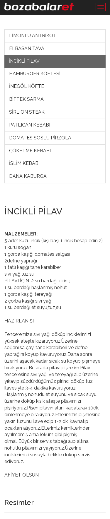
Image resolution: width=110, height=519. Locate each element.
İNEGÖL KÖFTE (26, 86)
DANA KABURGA (28, 176)
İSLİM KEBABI (24, 163)
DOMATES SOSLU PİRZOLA (40, 138)
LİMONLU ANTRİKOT (32, 35)
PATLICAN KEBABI (29, 125)
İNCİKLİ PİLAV (24, 61)
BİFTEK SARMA (26, 99)
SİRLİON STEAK (27, 112)
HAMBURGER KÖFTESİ (34, 73)
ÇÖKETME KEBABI (30, 150)
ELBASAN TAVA (26, 48)
